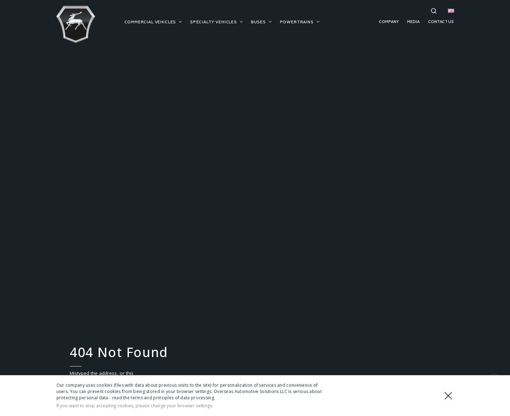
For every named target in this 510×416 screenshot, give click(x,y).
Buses (261, 22)
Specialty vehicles (216, 22)
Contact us (441, 22)
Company (389, 22)
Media (413, 22)
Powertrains (299, 22)
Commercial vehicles (153, 22)
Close (448, 395)
